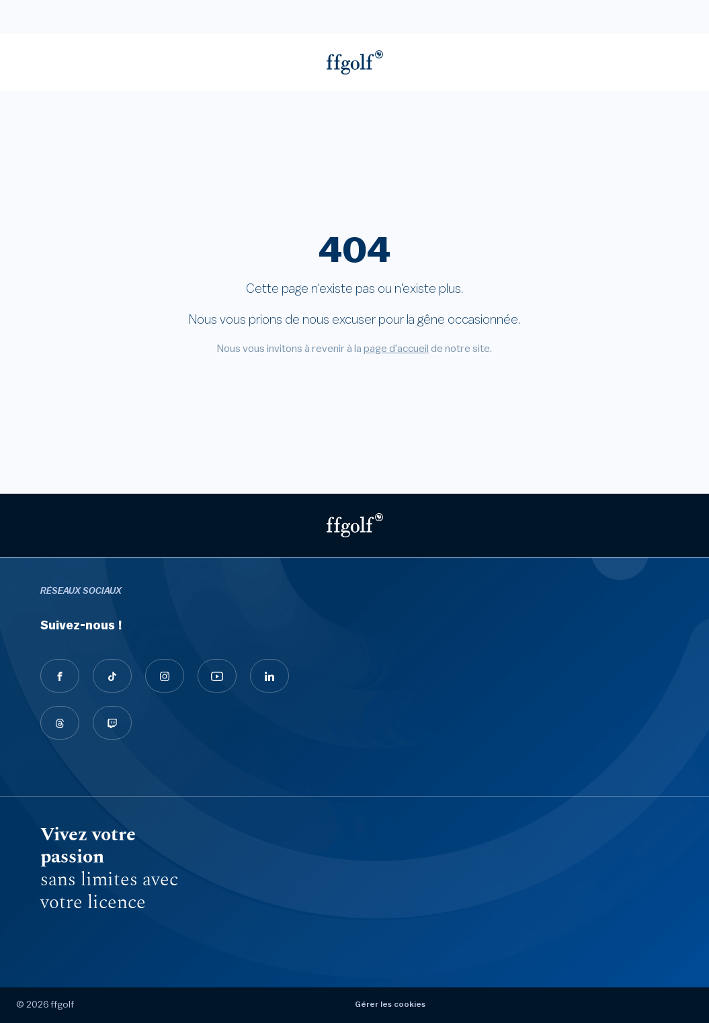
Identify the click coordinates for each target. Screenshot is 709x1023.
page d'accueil (396, 348)
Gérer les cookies (390, 1004)
